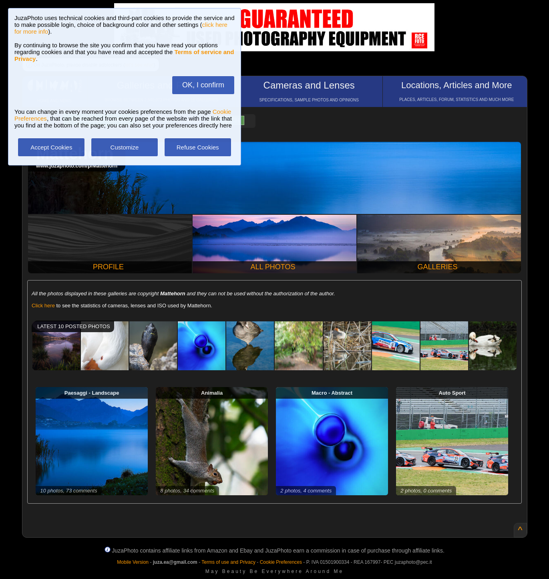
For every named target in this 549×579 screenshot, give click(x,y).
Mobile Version (133, 562)
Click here (43, 306)
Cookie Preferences (281, 562)
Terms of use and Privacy (228, 562)
